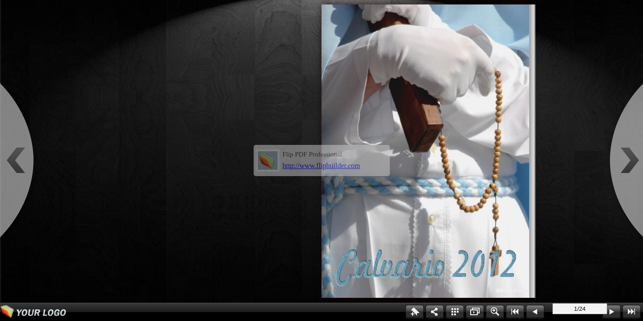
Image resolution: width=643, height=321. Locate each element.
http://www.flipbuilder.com (321, 165)
